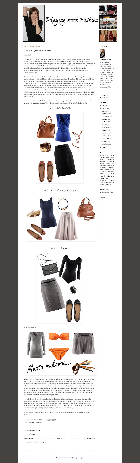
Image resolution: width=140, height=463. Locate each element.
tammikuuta (105, 144)
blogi (107, 157)
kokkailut (111, 167)
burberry (112, 157)
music (112, 173)
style (101, 182)
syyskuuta (105, 122)
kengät (112, 165)
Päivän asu (109, 176)
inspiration (40, 422)
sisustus (112, 180)
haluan (35, 422)
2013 (103, 105)
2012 (103, 108)
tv (113, 182)
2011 (103, 111)
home (113, 163)
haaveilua (30, 422)
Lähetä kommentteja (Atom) (35, 442)
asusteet (112, 155)
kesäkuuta (105, 130)
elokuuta (104, 124)
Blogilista (104, 95)
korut (101, 169)
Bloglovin (105, 97)
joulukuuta (105, 113)
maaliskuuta (105, 138)
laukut (102, 171)
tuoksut (111, 182)
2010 (103, 147)
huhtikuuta (105, 136)
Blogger (81, 458)
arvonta (107, 155)
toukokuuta (105, 133)
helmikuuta (105, 141)
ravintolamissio (104, 178)
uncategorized (104, 184)
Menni (101, 173)
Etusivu (59, 438)
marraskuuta (105, 116)
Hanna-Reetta (106, 59)
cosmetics (111, 159)
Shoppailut (104, 180)
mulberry (107, 173)
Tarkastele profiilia (105, 87)
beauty (102, 157)
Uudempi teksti (28, 438)
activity (102, 155)
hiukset (108, 163)
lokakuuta (105, 119)
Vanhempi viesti (90, 438)
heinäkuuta (105, 127)
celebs (101, 159)
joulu (108, 165)
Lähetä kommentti (32, 434)
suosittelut (106, 182)
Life (105, 171)
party (102, 176)
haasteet (102, 161)
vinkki (110, 184)
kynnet (112, 169)
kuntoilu (106, 169)
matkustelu (111, 171)
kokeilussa (103, 167)
